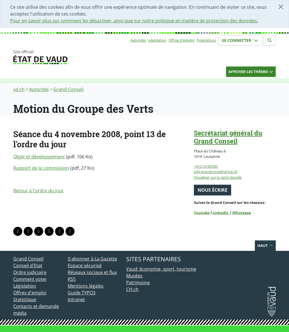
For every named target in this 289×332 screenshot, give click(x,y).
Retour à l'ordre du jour (38, 190)
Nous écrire (212, 190)
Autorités (138, 40)
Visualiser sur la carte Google (218, 177)
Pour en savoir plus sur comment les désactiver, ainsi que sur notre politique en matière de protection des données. (134, 21)
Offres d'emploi (181, 40)
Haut (265, 245)
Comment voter (30, 279)
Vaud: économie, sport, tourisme (161, 269)
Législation (157, 40)
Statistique (24, 299)
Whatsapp (241, 212)
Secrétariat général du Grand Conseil (228, 137)
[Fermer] (281, 6)
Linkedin (221, 212)
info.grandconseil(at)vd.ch (215, 171)
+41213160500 (206, 166)
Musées (134, 276)
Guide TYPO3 (81, 293)
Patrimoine (138, 282)
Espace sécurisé (85, 265)
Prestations (206, 40)
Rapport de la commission (41, 168)
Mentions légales (86, 286)
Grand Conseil (68, 89)
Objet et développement (39, 157)
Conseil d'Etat (27, 265)
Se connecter (240, 40)
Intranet (76, 299)
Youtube (202, 212)
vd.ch (19, 89)
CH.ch (132, 289)
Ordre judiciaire (30, 272)
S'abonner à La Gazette (92, 259)
